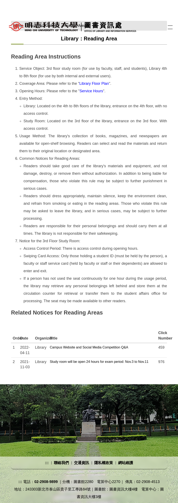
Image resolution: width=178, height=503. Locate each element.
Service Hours (91, 91)
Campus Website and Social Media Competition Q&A (89, 347)
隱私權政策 (103, 463)
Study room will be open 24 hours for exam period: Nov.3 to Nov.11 (99, 361)
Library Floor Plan (94, 83)
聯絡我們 (61, 463)
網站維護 (125, 463)
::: (47, 463)
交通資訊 (81, 463)
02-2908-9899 (46, 482)
